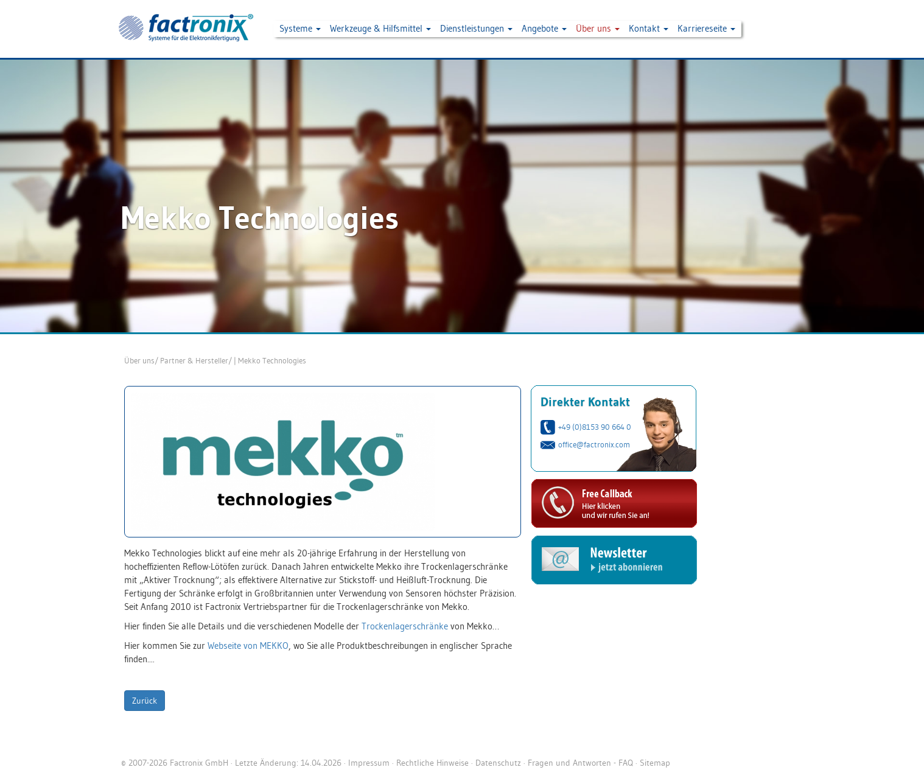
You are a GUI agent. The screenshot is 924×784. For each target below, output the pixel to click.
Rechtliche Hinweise (432, 762)
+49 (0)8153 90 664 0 (594, 427)
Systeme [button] (300, 28)
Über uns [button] (598, 28)
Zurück (144, 700)
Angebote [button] (544, 28)
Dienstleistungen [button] (476, 28)
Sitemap (655, 762)
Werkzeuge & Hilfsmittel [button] (380, 28)
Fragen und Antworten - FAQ (580, 762)
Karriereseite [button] (706, 28)
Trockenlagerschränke (405, 626)
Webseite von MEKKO (248, 645)
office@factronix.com (594, 444)
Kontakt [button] (648, 28)
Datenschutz (498, 762)
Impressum (369, 762)
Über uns (139, 360)
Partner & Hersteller (194, 360)
